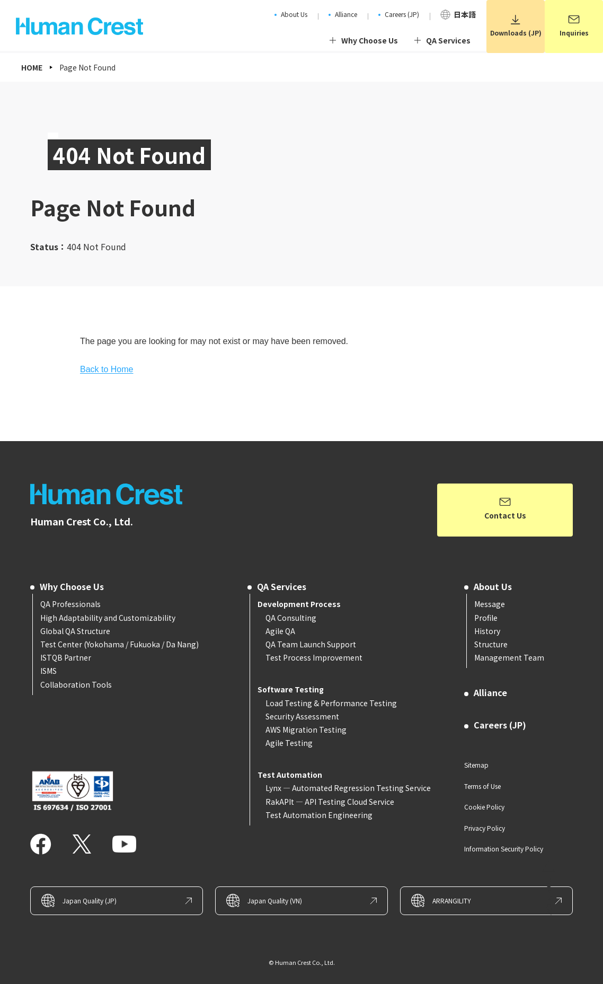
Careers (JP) (500, 724)
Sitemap (476, 764)
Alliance (490, 692)
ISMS (48, 670)
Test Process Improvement (313, 657)
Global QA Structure (75, 631)
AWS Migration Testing (306, 729)
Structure (491, 644)
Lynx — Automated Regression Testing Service (348, 788)
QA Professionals (70, 604)
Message (489, 604)
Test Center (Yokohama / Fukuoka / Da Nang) (119, 644)
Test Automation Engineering (319, 815)
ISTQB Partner (65, 657)
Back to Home (106, 369)
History (487, 631)
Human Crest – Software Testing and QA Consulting (109, 494)
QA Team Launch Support (310, 644)
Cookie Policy (484, 806)
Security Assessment (302, 716)
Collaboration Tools (76, 684)
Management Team (509, 657)
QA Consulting (290, 617)
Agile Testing (289, 742)
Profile (486, 617)
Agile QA (280, 631)
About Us (493, 586)
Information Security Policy (503, 848)
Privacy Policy (484, 827)
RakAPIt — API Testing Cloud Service (329, 801)
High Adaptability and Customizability (107, 617)
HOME (31, 67)
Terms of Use (482, 785)
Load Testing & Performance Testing (331, 703)
